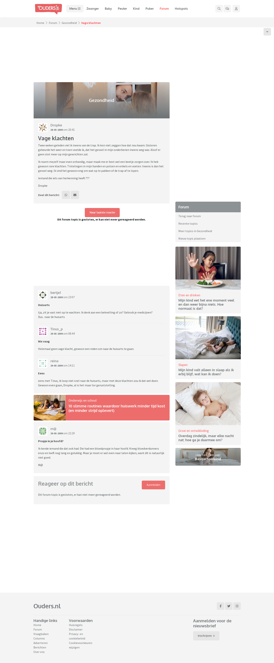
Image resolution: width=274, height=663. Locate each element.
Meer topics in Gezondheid (195, 231)
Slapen (183, 365)
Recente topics (188, 223)
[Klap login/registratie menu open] (236, 9)
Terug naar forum (189, 216)
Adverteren (40, 643)
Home (40, 23)
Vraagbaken (41, 634)
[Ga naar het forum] (227, 9)
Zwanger (95, 9)
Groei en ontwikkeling (193, 430)
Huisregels (76, 625)
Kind (138, 9)
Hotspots (183, 9)
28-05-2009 (57, 129)
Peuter (124, 9)
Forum (166, 9)
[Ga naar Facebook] (220, 606)
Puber (152, 9)
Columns (39, 638)
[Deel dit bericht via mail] (76, 195)
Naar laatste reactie (102, 214)
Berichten (39, 647)
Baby (110, 9)
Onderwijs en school (83, 402)
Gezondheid (69, 23)
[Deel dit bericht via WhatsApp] (66, 195)
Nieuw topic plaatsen (191, 238)
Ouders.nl (47, 606)
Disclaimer (76, 629)
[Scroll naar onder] (267, 31)
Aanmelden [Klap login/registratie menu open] (153, 486)
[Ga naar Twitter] (229, 606)
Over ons (39, 652)
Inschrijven (208, 636)
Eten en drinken (189, 295)
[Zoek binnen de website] (219, 9)
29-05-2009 (57, 335)
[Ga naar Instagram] (237, 606)
